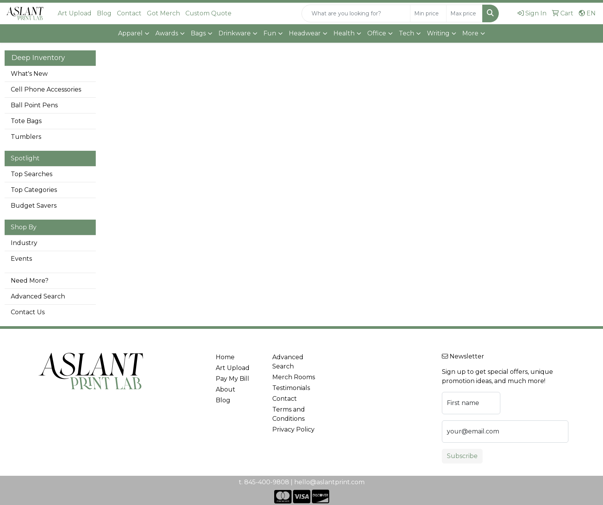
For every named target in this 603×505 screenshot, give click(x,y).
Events (21, 258)
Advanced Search (38, 296)
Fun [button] (269, 33)
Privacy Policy (293, 429)
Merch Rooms (293, 377)
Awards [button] (166, 33)
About (225, 389)
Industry (24, 243)
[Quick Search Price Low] (428, 13)
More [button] (470, 33)
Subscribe (462, 456)
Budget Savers (34, 205)
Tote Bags (26, 121)
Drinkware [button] (234, 33)
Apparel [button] (130, 33)
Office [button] (376, 33)
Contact (129, 13)
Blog (104, 13)
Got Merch (163, 13)
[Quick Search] (356, 13)
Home (225, 357)
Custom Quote (208, 13)
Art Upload (75, 13)
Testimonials (291, 388)
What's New (29, 73)
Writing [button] (438, 33)
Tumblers (26, 136)
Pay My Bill (232, 378)
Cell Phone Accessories (46, 89)
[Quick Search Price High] (464, 13)
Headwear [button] (305, 33)
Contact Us (28, 312)
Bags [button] (198, 33)
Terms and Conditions (288, 414)
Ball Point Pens (34, 105)
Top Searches (31, 174)
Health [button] (344, 33)
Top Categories (34, 189)
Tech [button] (406, 33)
